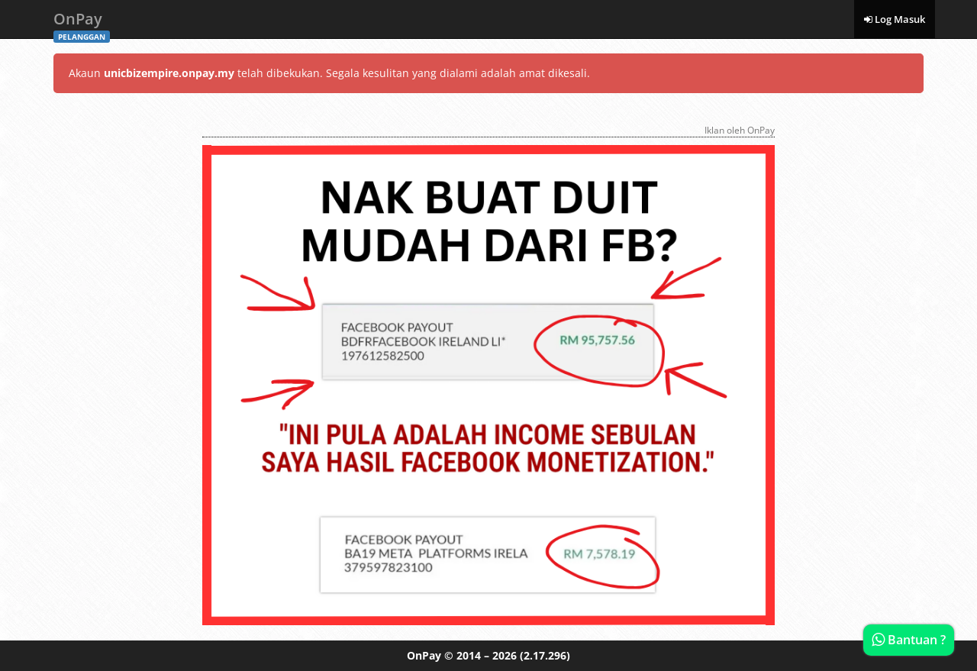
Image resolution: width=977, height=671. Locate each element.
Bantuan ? (909, 639)
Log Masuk (894, 19)
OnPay (81, 23)
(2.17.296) (545, 655)
